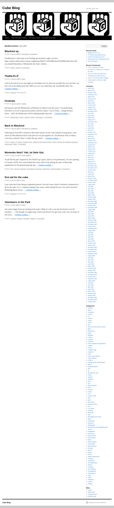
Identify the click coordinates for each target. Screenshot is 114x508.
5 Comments (25, 68)
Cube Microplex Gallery (19, 38)
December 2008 (92, 201)
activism (90, 308)
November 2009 (92, 180)
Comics (90, 348)
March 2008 (91, 218)
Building (90, 335)
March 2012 (91, 161)
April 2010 (91, 174)
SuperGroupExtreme (93, 456)
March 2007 (91, 241)
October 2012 (92, 151)
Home (7, 38)
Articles (90, 318)
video (89, 475)
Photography (91, 425)
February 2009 (92, 197)
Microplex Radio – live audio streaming (42, 38)
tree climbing (91, 469)
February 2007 (92, 243)
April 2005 (91, 289)
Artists (20, 142)
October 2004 (92, 302)
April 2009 (91, 193)
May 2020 (91, 101)
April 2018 (91, 115)
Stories (90, 454)
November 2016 (92, 122)
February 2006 (92, 268)
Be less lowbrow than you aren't (97, 327)
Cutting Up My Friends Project (42, 142)
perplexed (90, 423)
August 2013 (91, 145)
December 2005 (92, 272)
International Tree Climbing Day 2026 (98, 59)
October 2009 (92, 182)
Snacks (90, 450)
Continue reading (12, 89)
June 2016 (91, 124)
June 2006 (91, 260)
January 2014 (91, 140)
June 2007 (91, 235)
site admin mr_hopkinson (29, 54)
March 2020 (91, 103)
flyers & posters (92, 385)
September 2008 (92, 207)
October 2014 (92, 132)
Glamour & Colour (98, 67)
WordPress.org (92, 496)
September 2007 (92, 228)
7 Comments (22, 144)
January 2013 (91, 149)
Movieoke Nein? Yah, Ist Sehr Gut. (24, 152)
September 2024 (92, 94)
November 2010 (92, 168)
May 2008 (91, 214)
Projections (91, 433)
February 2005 (92, 293)
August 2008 (91, 209)
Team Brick (91, 461)
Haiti (89, 400)
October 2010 (92, 170)
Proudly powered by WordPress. (97, 502)
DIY (89, 368)
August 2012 (91, 153)
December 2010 (92, 166)
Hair (89, 398)
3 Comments (48, 117)
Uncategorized (92, 471)
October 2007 (92, 226)
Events (21, 117)
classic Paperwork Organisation (97, 343)
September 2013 (92, 143)
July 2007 (90, 232)
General (17, 68)
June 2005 (91, 285)
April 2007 (91, 239)
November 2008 (92, 203)
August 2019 (91, 107)
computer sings (27, 142)
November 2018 (92, 111)
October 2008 (92, 205)
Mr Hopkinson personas (70, 142)
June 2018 (91, 113)
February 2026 (92, 92)
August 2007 (91, 230)
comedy (90, 345)
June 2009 (91, 189)
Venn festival (91, 473)
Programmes (91, 431)
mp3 (89, 414)
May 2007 (91, 237)
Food (89, 387)
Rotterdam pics (92, 446)
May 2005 (91, 287)
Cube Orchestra (92, 358)
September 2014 (92, 134)
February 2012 (92, 163)
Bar (89, 325)
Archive (90, 314)
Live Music (91, 408)
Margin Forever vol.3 (94, 53)
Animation (91, 312)
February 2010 (92, 178)
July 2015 (90, 130)
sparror (90, 452)
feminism (90, 379)
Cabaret (90, 337)
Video (15, 144)
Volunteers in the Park (17, 202)
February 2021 (92, 99)
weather (32, 218)
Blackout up (12, 51)
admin (13, 68)
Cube (89, 354)
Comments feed (92, 494)
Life (89, 406)
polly (23, 180)
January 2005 (91, 295)
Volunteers (26, 218)
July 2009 (90, 186)
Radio (89, 440)
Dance (90, 364)
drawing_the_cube (93, 373)
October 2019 (92, 105)
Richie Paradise (56, 169)
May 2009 (91, 191)
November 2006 (92, 249)
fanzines (90, 377)
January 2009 (91, 199)
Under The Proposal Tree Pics (96, 57)
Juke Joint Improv (93, 61)
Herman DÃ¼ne (92, 404)
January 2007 (91, 245)
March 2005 (91, 291)
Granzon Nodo (92, 396)
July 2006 (90, 258)
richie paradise (26, 155)
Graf (89, 394)
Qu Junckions (92, 438)
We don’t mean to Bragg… (101, 78)
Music (89, 419)
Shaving (90, 448)
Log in (90, 490)
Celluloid (90, 341)
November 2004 (92, 299)
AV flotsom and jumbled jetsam (97, 55)
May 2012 (91, 157)
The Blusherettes (92, 463)
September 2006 (92, 253)
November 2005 (92, 274)
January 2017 (91, 120)
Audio (89, 322)
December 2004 (92, 297)
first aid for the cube (16, 177)
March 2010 (91, 176)
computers (91, 352)
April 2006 (91, 264)
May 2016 (91, 126)
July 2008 (90, 212)
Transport (90, 467)
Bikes (89, 329)
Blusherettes (15, 117)
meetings (19, 218)
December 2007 (92, 222)
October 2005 (92, 276)
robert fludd (91, 444)
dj (88, 371)
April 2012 (91, 159)
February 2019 (92, 109)
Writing (90, 484)
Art (16, 142)
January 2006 (91, 270)
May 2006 (91, 262)
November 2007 (92, 224)
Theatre (90, 465)
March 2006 (91, 266)
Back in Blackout (14, 125)
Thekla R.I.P (11, 76)
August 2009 (91, 184)
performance (39, 117)
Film (12, 169)
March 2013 (91, 147)
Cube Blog (11, 8)
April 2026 (91, 88)
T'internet (90, 458)
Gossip (32, 117)
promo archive (92, 435)
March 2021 (91, 97)
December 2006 (92, 247)
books (89, 333)
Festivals (10, 100)
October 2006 (92, 251)
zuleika (24, 104)
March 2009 (91, 195)
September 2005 (92, 279)
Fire (89, 383)
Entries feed (91, 492)
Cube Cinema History (94, 356)
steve (23, 79)
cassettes (90, 339)
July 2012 (90, 155)
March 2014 (91, 138)
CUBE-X (90, 360)
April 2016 (91, 128)
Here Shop (91, 402)
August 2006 (91, 255)
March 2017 (91, 117)
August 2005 (91, 281)
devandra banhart (93, 366)
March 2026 (91, 90)
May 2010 (91, 172)
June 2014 (91, 136)
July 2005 (90, 283)
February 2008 (92, 220)
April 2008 (91, 216)
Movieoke (23, 169)
